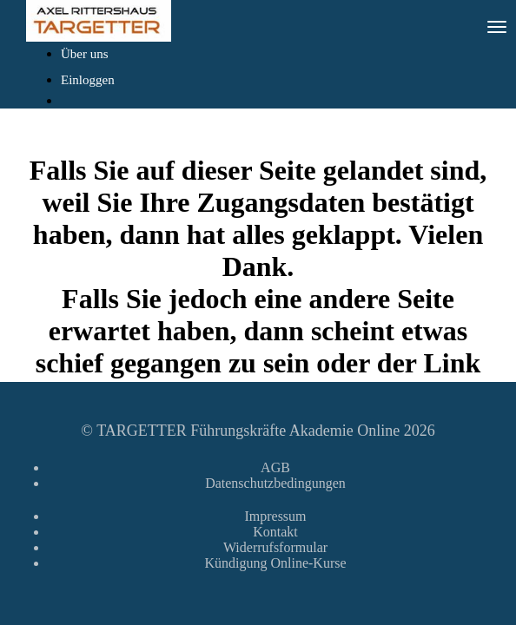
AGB (275, 467)
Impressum (275, 516)
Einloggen (88, 80)
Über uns (85, 54)
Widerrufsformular (275, 547)
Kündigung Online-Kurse (275, 563)
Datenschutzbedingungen (275, 483)
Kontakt (275, 531)
